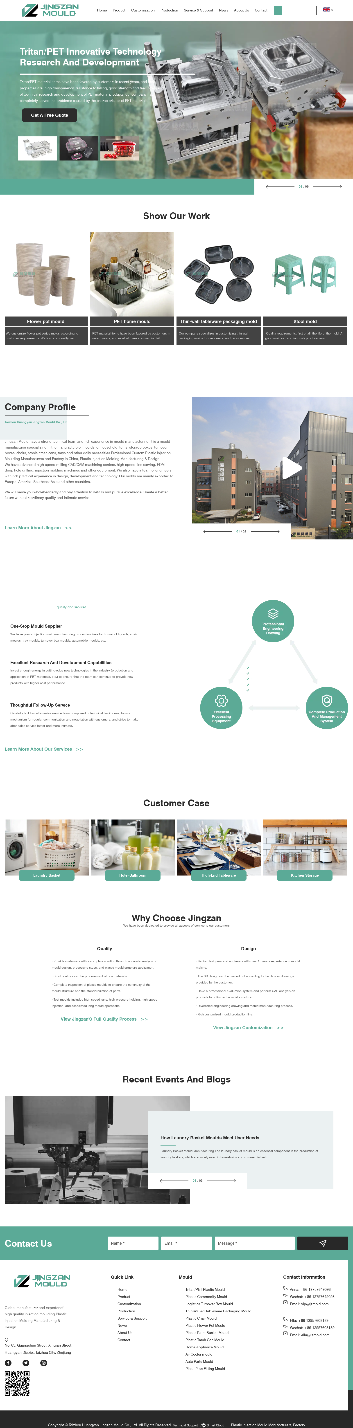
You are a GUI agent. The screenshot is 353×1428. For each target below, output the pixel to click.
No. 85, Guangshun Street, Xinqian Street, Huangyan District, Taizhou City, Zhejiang (42, 1336)
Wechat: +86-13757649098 (312, 1297)
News (223, 10)
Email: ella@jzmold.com (310, 1336)
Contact (261, 10)
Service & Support (198, 10)
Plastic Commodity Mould (206, 1297)
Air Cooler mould (199, 1355)
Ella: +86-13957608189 (309, 1321)
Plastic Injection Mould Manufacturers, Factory (268, 1415)
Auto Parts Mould (199, 1362)
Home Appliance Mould (205, 1348)
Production (169, 10)
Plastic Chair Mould (201, 1319)
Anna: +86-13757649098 (310, 1290)
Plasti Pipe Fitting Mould (205, 1369)
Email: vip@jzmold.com (309, 1304)
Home (102, 10)
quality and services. (72, 607)
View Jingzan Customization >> (248, 1028)
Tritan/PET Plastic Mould (205, 1290)
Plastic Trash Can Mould (205, 1340)
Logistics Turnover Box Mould (209, 1304)
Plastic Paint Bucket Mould (207, 1333)
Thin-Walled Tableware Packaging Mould (218, 1312)
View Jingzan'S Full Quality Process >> (104, 1019)
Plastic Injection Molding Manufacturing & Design (36, 1311)
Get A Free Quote (49, 115)
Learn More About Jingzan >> (38, 527)
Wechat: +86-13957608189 (312, 1328)
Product (119, 10)
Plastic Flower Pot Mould (205, 1326)
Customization (143, 10)
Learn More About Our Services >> (44, 750)
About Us (241, 10)
